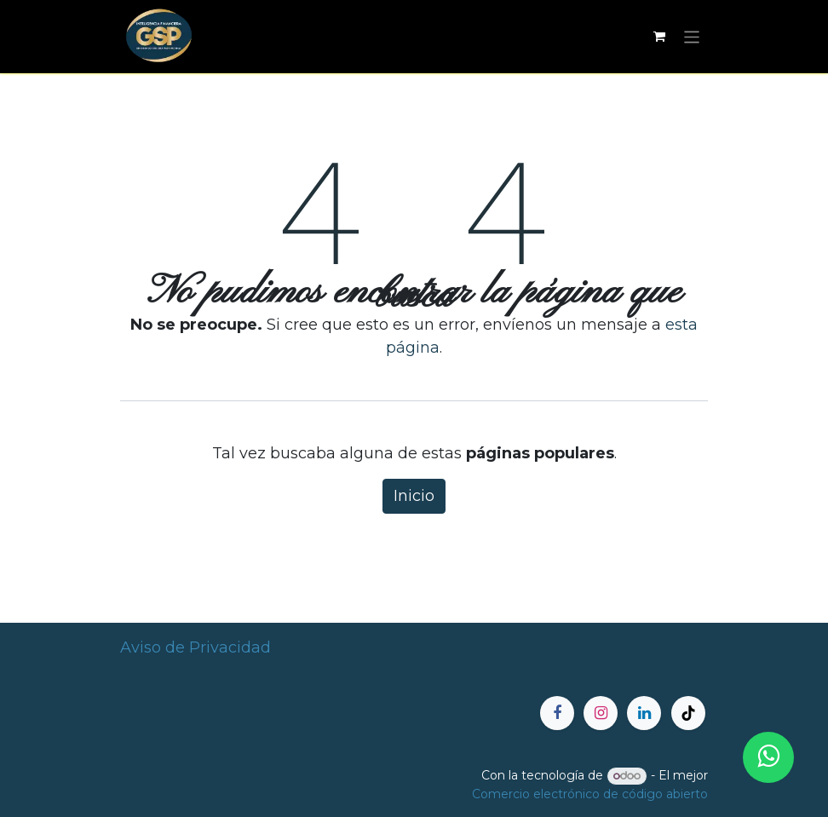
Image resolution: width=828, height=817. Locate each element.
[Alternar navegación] (692, 36)
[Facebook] (557, 713)
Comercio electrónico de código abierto (590, 794)
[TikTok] (688, 713)
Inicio (414, 495)
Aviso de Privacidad (195, 647)
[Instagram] (601, 713)
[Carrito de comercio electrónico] (659, 36)
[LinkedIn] (644, 713)
